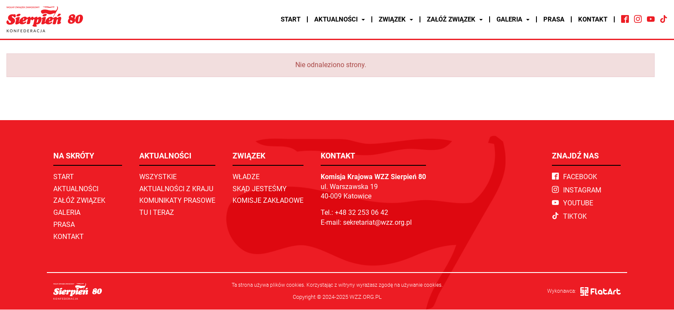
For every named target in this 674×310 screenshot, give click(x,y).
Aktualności (339, 19)
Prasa (553, 19)
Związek (396, 19)
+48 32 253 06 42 (361, 212)
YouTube (572, 203)
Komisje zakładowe (268, 200)
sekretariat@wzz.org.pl (377, 222)
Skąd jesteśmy (260, 189)
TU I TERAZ (156, 212)
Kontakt (592, 19)
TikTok (569, 216)
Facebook (574, 177)
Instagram (576, 190)
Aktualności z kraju (176, 189)
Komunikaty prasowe (177, 200)
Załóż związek (455, 19)
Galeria (513, 19)
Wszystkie (158, 177)
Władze (246, 177)
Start (290, 19)
